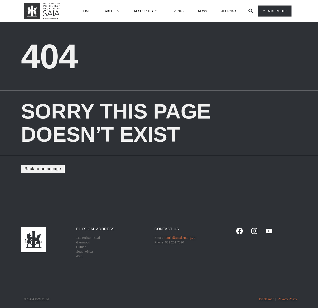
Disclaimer (266, 299)
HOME (85, 11)
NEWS (202, 11)
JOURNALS (229, 11)
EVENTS (177, 11)
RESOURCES (145, 11)
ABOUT (112, 11)
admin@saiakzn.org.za (179, 237)
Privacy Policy (287, 299)
